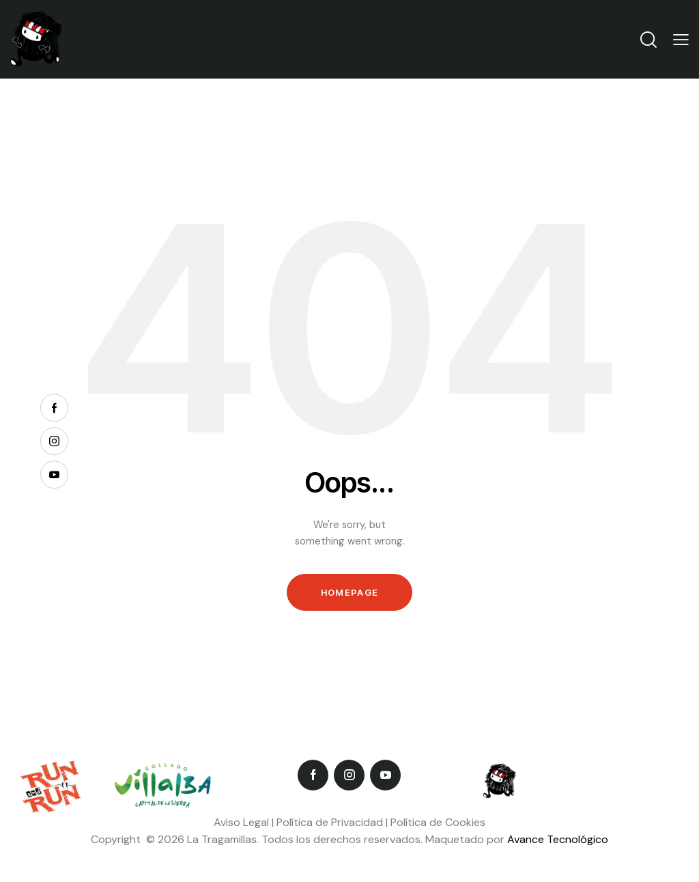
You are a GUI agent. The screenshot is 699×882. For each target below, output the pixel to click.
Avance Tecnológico (557, 839)
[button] (681, 39)
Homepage (349, 592)
